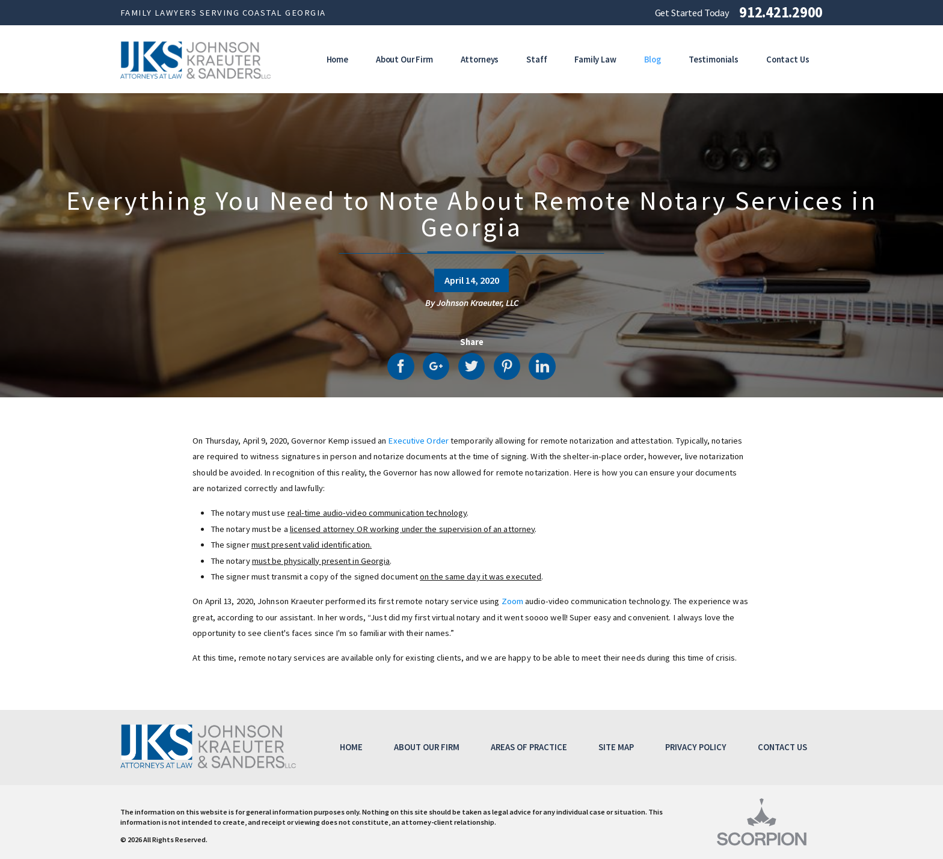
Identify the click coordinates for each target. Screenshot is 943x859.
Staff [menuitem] (536, 59)
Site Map (616, 747)
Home (351, 747)
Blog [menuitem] (652, 59)
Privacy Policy (695, 747)
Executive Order (418, 440)
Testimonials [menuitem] (714, 59)
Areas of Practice (529, 747)
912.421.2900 (781, 12)
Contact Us (782, 747)
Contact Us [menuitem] (787, 59)
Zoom (512, 601)
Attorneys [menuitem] (480, 59)
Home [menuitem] (337, 59)
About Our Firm (426, 747)
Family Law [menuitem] (595, 59)
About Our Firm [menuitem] (404, 59)
